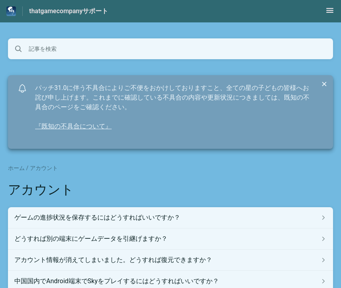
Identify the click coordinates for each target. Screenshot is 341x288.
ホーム (16, 168)
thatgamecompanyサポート (68, 11)
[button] (330, 13)
